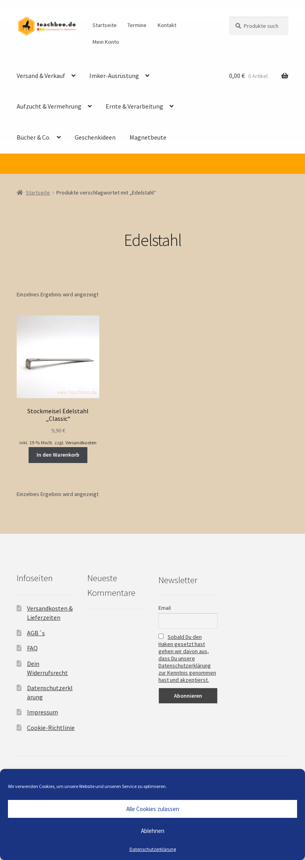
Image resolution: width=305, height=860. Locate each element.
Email (164, 607)
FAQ (32, 648)
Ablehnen (152, 831)
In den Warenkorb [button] (58, 454)
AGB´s (36, 633)
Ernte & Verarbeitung (134, 106)
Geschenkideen (95, 137)
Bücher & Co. (33, 137)
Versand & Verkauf (41, 76)
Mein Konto (106, 41)
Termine (137, 25)
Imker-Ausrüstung (114, 76)
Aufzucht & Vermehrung (49, 106)
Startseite (105, 25)
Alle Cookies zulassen (152, 809)
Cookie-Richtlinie (51, 728)
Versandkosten (81, 443)
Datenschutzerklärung (152, 849)
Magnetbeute (147, 137)
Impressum (42, 712)
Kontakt (167, 25)
